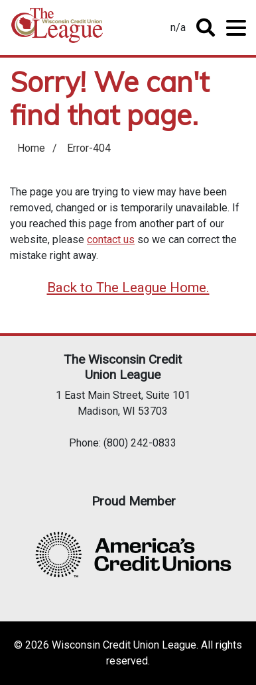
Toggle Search (205, 28)
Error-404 (89, 148)
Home (57, 30)
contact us (111, 239)
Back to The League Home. (128, 287)
